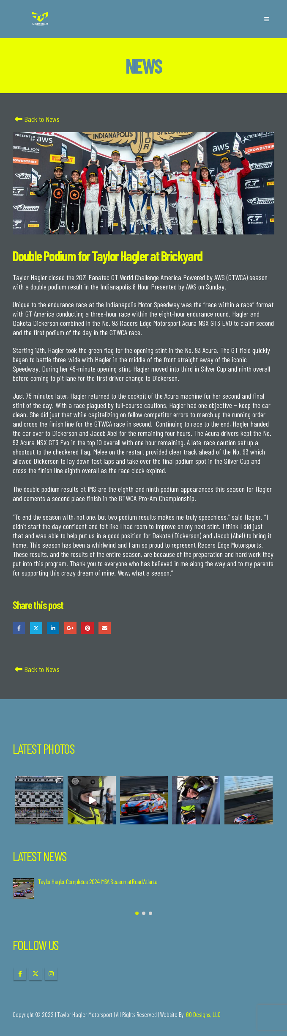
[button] (266, 19)
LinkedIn (53, 628)
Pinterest (87, 628)
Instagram (51, 973)
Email (104, 628)
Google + (70, 628)
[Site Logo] (40, 19)
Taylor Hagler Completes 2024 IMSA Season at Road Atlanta (98, 881)
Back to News (36, 119)
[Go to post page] (23, 888)
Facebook (19, 628)
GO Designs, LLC (203, 1014)
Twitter (36, 628)
